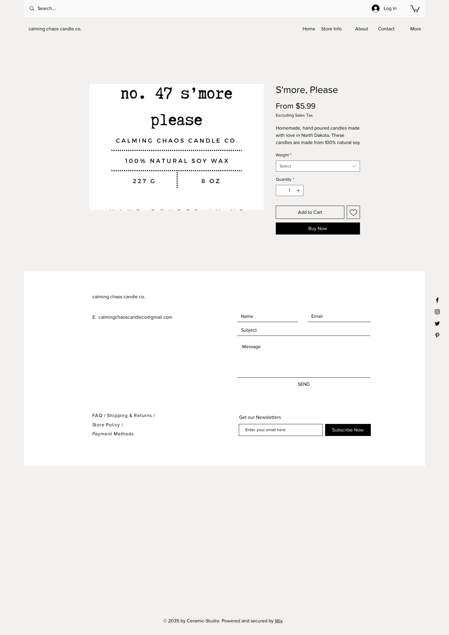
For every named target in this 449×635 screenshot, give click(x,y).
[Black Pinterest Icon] (437, 335)
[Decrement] (280, 190)
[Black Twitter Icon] (437, 323)
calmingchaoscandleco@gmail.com (135, 317)
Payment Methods (113, 433)
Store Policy (106, 424)
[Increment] (299, 190)
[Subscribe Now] (348, 430)
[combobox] (318, 166)
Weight (283, 154)
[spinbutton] (289, 190)
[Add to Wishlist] (353, 212)
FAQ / (99, 415)
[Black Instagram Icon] (437, 311)
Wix (279, 620)
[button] (415, 8)
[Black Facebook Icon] (437, 300)
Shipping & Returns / (131, 415)
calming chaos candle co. (55, 28)
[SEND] (303, 384)
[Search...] (54, 8)
